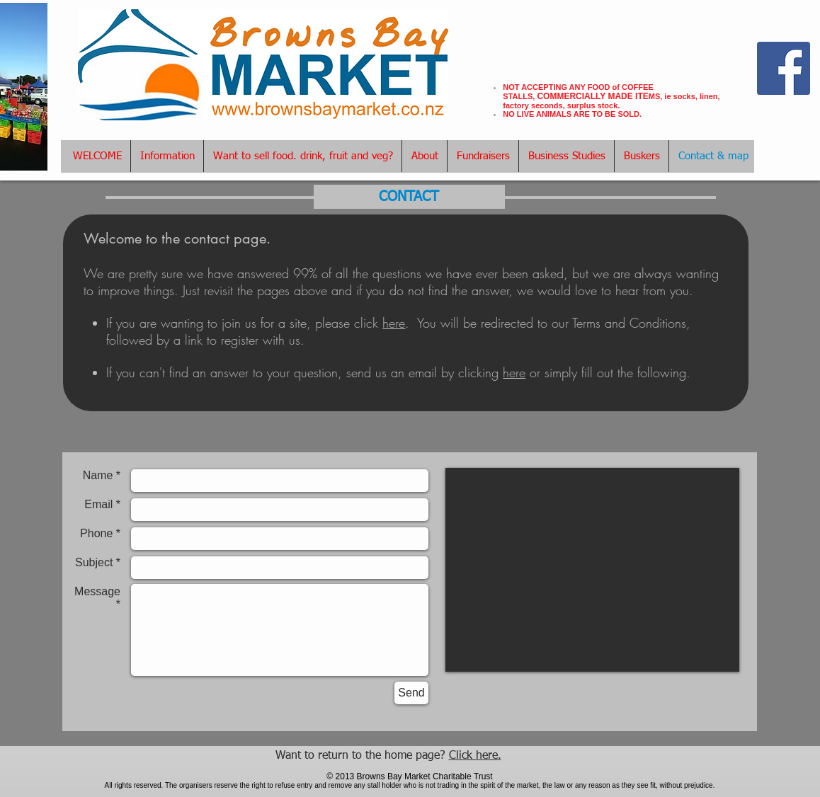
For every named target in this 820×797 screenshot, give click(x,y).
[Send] (411, 693)
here (514, 372)
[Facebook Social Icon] (783, 68)
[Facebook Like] (784, 32)
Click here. (475, 756)
